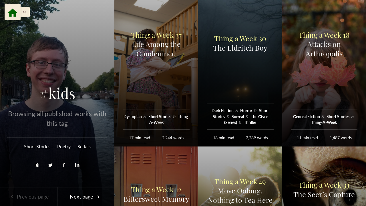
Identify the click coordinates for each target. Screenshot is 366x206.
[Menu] (13, 12)
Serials (84, 146)
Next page (86, 196)
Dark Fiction (223, 110)
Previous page (28, 196)
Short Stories (37, 146)
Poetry (64, 146)
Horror (246, 110)
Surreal (238, 116)
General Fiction (307, 116)
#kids (57, 93)
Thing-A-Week (324, 122)
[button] (23, 12)
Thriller (250, 122)
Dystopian (133, 116)
